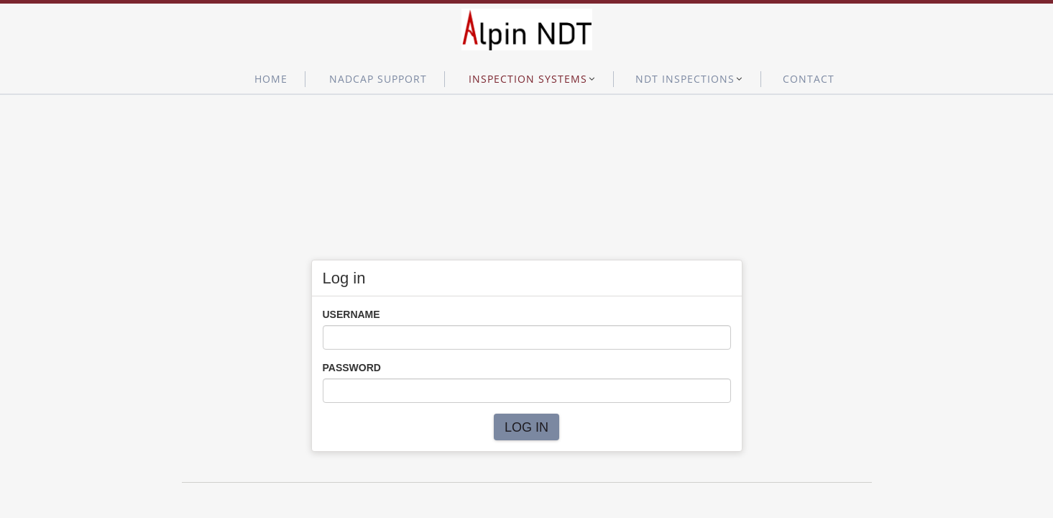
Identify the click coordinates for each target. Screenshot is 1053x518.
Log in (526, 427)
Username (351, 314)
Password (352, 367)
